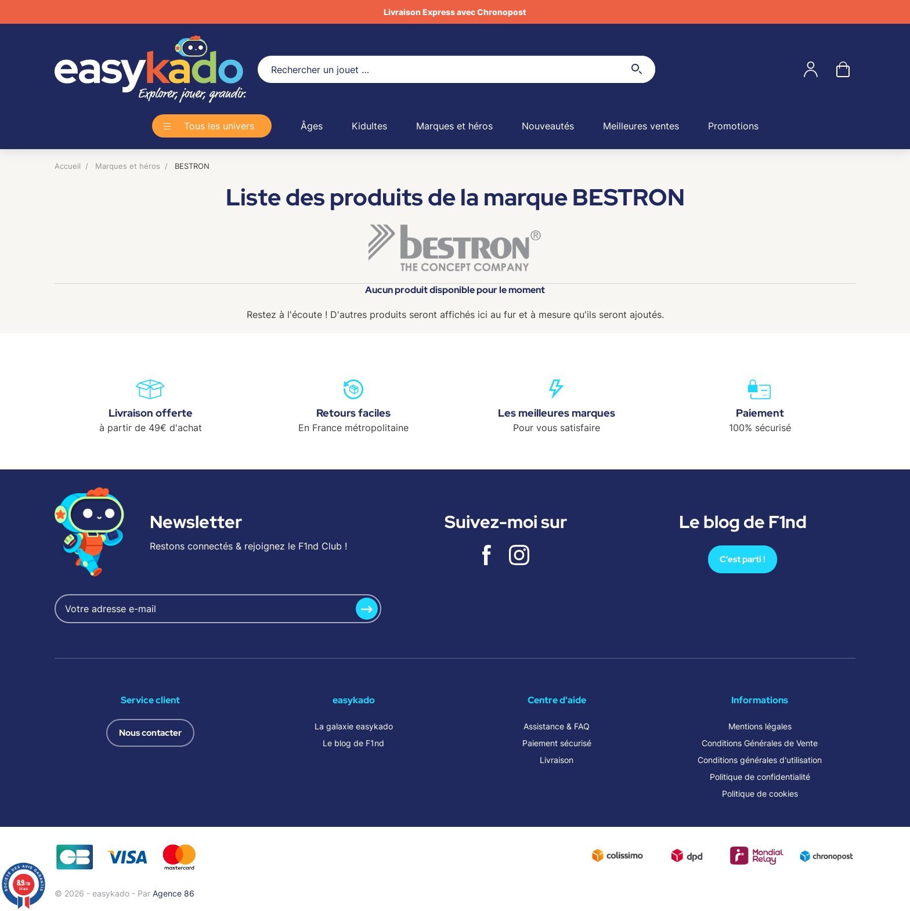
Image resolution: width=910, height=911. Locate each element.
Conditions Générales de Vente (760, 743)
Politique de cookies (760, 793)
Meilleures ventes (641, 126)
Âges (312, 126)
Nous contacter (150, 733)
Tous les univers (219, 126)
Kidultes (369, 126)
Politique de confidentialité (760, 777)
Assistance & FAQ (556, 726)
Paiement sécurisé (556, 743)
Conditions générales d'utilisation (760, 760)
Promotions (733, 126)
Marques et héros (454, 126)
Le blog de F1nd (353, 743)
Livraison (556, 760)
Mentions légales (760, 726)
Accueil (68, 166)
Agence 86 (173, 893)
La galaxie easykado (354, 726)
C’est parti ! (742, 559)
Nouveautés (548, 126)
